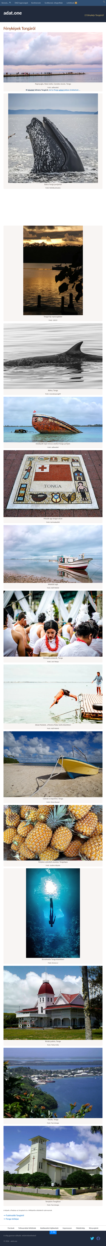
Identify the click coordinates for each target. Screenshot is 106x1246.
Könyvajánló (93, 1228)
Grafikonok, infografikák (54, 3)
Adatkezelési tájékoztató (49, 1228)
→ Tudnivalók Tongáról (14, 1215)
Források (11, 1228)
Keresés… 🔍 (6, 3)
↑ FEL (52, 1232)
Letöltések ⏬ (72, 3)
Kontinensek (36, 3)
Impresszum (67, 1228)
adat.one (13, 13)
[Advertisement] (53, 207)
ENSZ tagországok (21, 3)
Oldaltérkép (80, 1228)
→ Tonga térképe (11, 1219)
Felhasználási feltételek (27, 1228)
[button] (104, 2)
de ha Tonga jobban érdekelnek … (64, 90)
